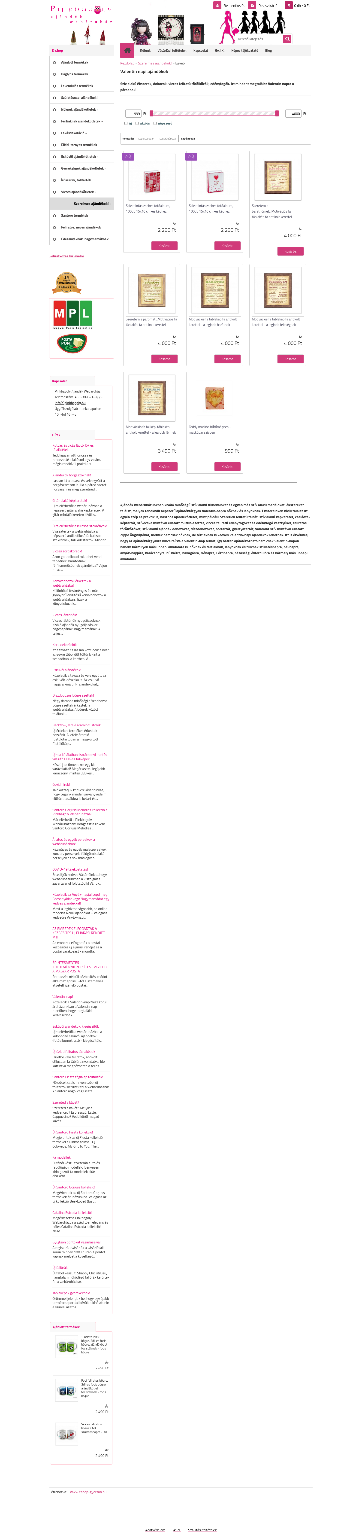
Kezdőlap (127, 63)
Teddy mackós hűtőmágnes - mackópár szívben (210, 429)
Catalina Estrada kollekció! (72, 1212)
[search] (287, 39)
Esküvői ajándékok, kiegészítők (75, 1026)
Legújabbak (188, 138)
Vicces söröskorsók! (67, 551)
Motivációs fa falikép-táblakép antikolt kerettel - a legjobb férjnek (151, 429)
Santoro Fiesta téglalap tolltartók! (77, 1077)
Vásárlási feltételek (172, 50)
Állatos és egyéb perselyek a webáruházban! (73, 842)
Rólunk (145, 50)
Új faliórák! (60, 1267)
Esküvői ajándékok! (66, 670)
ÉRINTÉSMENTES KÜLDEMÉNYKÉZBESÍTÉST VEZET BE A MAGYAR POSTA (80, 967)
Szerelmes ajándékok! (155, 63)
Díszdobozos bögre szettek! (73, 695)
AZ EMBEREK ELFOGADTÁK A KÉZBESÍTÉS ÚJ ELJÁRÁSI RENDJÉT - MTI (79, 933)
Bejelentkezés (234, 5)
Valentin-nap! (62, 996)
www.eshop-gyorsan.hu (88, 1492)
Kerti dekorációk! (65, 644)
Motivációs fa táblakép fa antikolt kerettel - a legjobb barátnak (213, 322)
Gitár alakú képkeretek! (69, 500)
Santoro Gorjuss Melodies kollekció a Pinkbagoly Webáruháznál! (80, 812)
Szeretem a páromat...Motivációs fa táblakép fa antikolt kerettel (151, 322)
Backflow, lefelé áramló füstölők (76, 725)
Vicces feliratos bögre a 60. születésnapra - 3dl (94, 1428)
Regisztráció (267, 5)
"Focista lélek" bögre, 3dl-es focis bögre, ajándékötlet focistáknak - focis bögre (94, 1344)
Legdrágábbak (168, 138)
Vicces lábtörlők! (64, 615)
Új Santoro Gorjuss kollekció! (73, 1187)
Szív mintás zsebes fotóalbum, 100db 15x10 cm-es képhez (148, 208)
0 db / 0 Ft (302, 5)
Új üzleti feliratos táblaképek (73, 1051)
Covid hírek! (61, 784)
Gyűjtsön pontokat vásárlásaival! (76, 1242)
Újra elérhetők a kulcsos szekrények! (79, 526)
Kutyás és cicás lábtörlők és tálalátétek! (73, 447)
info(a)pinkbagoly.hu (70, 402)
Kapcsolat (200, 50)
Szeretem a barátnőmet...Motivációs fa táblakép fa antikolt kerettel (272, 211)
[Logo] (81, 14)
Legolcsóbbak (146, 138)
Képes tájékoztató (244, 50)
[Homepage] (130, 50)
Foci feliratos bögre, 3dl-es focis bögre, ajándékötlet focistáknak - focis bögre (94, 1388)
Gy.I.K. (219, 50)
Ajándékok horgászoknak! (71, 475)
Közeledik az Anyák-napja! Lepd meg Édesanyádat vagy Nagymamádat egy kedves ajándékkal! (80, 899)
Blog (268, 50)
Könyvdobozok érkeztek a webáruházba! (71, 583)
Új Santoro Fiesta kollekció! (72, 1132)
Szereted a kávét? (65, 1102)
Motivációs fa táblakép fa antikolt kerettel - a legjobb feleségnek (276, 322)
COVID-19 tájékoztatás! (70, 869)
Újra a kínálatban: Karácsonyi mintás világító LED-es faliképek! (79, 757)
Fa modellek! (62, 1157)
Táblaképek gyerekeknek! (71, 1293)
